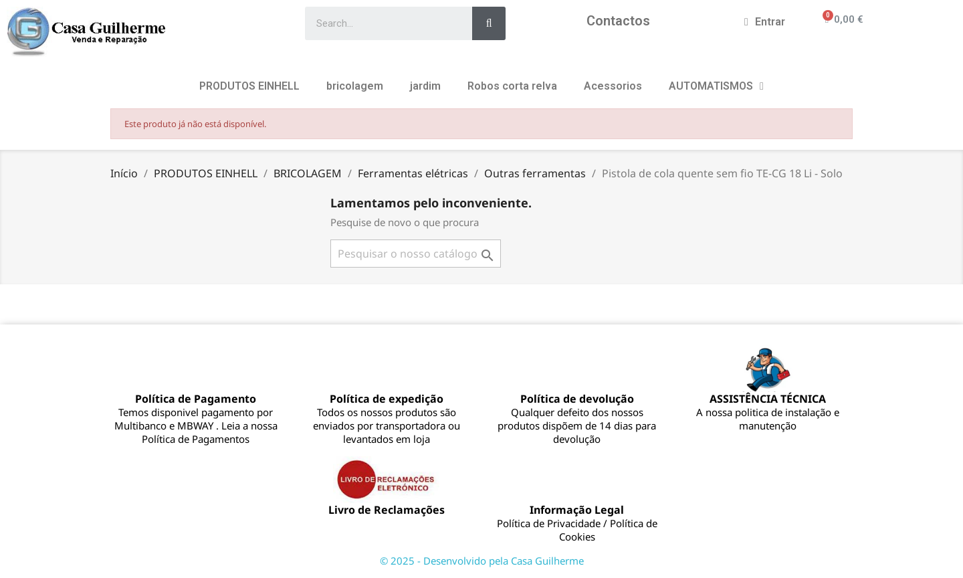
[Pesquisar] (415, 253)
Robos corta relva (512, 86)
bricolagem (354, 86)
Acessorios (613, 86)
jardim (425, 86)
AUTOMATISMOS (716, 86)
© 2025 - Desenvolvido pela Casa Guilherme (482, 560)
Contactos (618, 21)
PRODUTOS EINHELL (249, 86)
